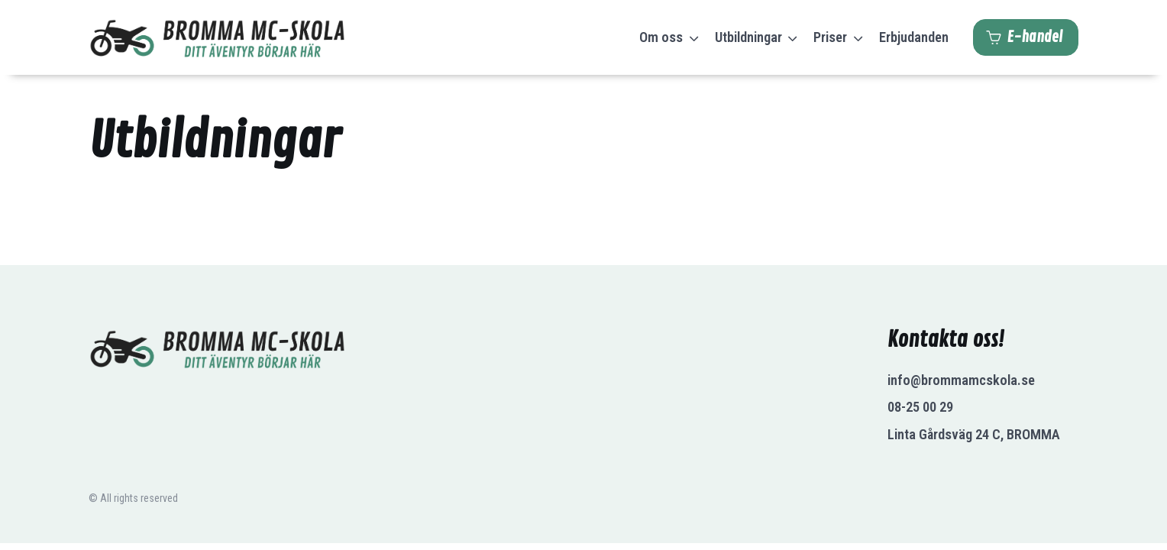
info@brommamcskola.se (961, 380)
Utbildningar (748, 37)
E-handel (1024, 37)
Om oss (661, 37)
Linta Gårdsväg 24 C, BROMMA (973, 434)
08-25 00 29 (920, 407)
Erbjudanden (914, 37)
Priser (830, 37)
